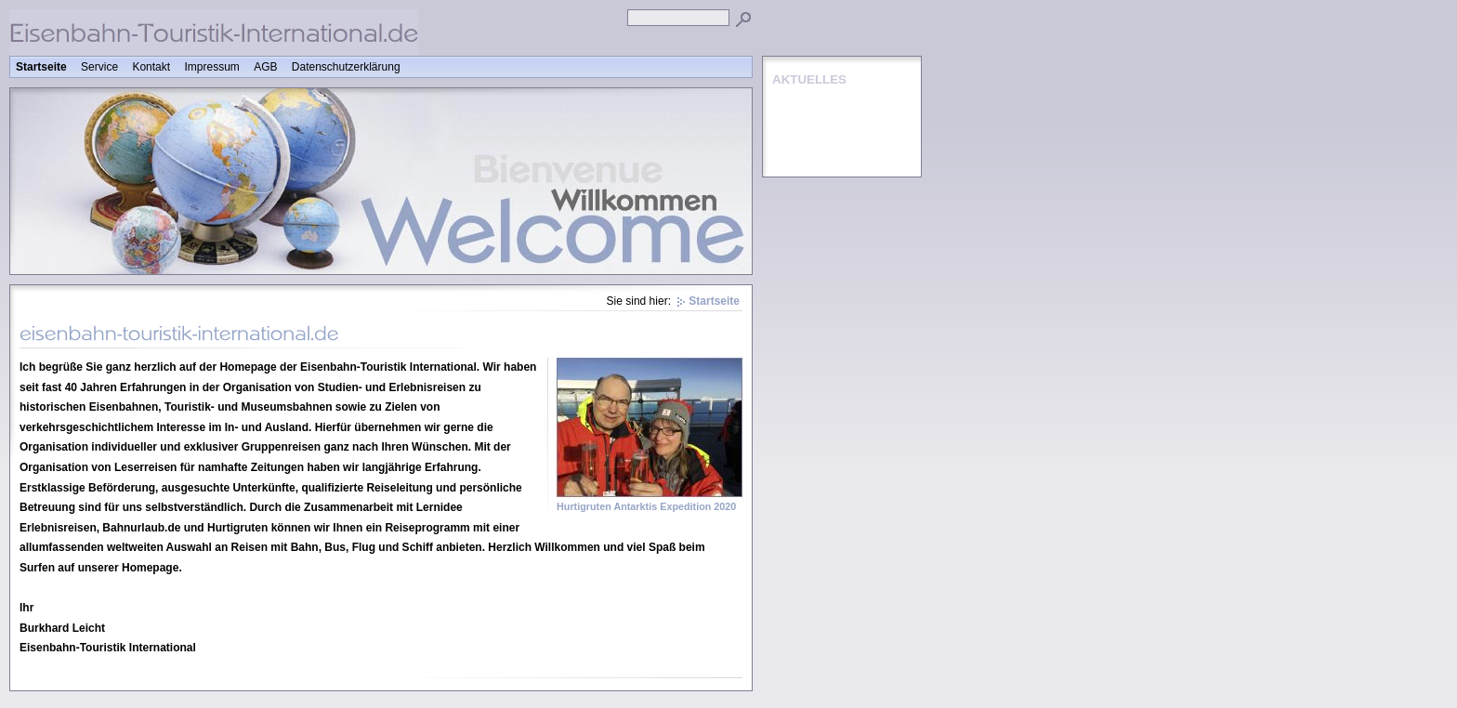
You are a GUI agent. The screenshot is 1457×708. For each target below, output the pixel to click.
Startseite (41, 66)
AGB (265, 66)
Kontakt (151, 66)
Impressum (211, 66)
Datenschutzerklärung (346, 66)
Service (99, 66)
